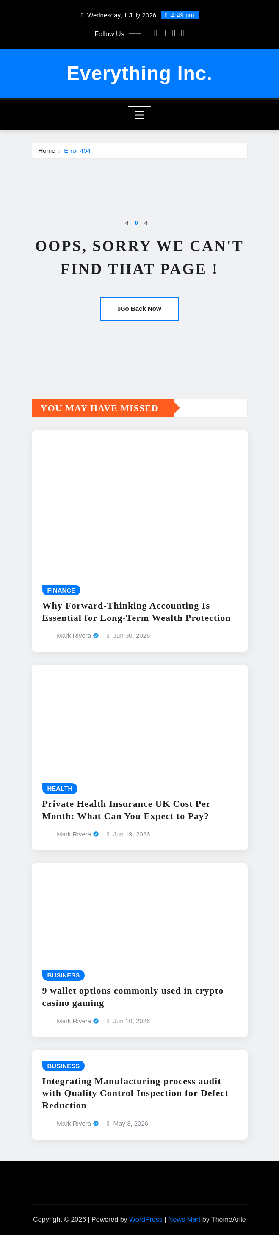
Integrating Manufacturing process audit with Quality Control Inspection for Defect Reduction (135, 1093)
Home (47, 150)
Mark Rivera (74, 635)
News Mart (184, 1219)
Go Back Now (139, 308)
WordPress (146, 1219)
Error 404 (77, 150)
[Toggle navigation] (139, 114)
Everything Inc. (139, 73)
